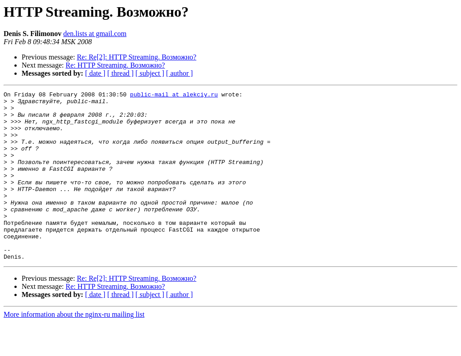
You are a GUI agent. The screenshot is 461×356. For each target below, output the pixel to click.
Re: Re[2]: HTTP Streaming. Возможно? (136, 57)
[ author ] (179, 73)
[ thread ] (120, 73)
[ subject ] (150, 73)
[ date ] (95, 73)
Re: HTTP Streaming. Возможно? (115, 65)
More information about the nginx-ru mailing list (74, 348)
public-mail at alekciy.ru (174, 95)
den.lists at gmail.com (94, 33)
